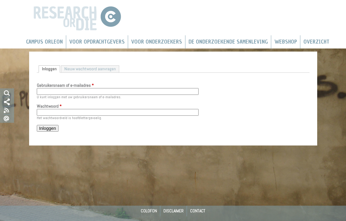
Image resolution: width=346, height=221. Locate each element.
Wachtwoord (49, 106)
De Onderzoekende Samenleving (228, 41)
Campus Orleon (44, 41)
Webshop (285, 41)
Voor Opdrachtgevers (97, 41)
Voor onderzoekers (156, 41)
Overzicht (316, 41)
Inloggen (51, 69)
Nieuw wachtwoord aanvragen (90, 69)
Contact (197, 211)
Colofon (149, 211)
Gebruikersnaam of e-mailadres (65, 85)
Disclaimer (173, 211)
